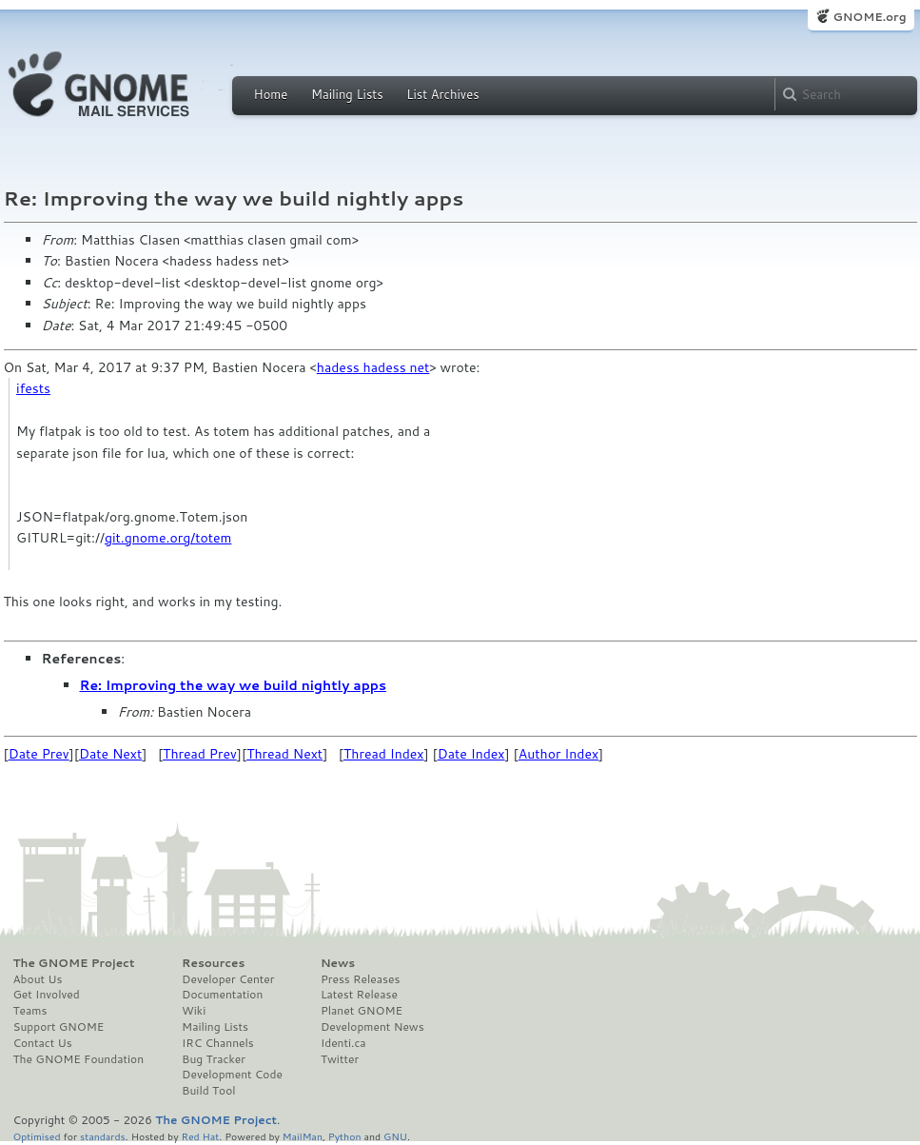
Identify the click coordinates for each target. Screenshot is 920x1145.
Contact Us (42, 1043)
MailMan (303, 1136)
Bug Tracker (213, 1059)
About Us (38, 979)
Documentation (222, 994)
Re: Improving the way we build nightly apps (233, 685)
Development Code (232, 1074)
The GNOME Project (74, 963)
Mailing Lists (347, 94)
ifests (33, 388)
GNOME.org (869, 17)
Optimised (37, 1136)
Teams (30, 1010)
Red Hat (200, 1136)
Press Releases (360, 979)
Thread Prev (200, 753)
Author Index (558, 753)
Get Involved (46, 994)
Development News (372, 1027)
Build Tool (208, 1090)
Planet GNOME (361, 1010)
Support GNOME (59, 1027)
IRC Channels (218, 1043)
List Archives (442, 94)
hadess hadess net (373, 367)
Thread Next (284, 753)
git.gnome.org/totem (168, 537)
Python (345, 1136)
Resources (213, 963)
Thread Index (383, 753)
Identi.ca (343, 1043)
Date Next (110, 753)
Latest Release (359, 994)
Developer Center (228, 979)
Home (271, 94)
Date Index (471, 753)
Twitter (340, 1059)
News (338, 963)
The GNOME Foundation (79, 1059)
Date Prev (39, 753)
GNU (395, 1136)
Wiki (194, 1010)
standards (103, 1136)
